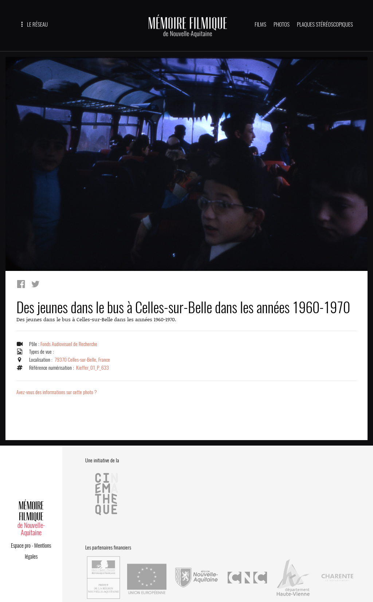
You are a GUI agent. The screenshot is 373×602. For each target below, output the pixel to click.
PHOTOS (282, 24)
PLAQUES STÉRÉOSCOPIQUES (325, 24)
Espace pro (21, 538)
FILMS (260, 24)
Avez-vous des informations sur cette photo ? (57, 392)
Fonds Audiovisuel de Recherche (69, 343)
